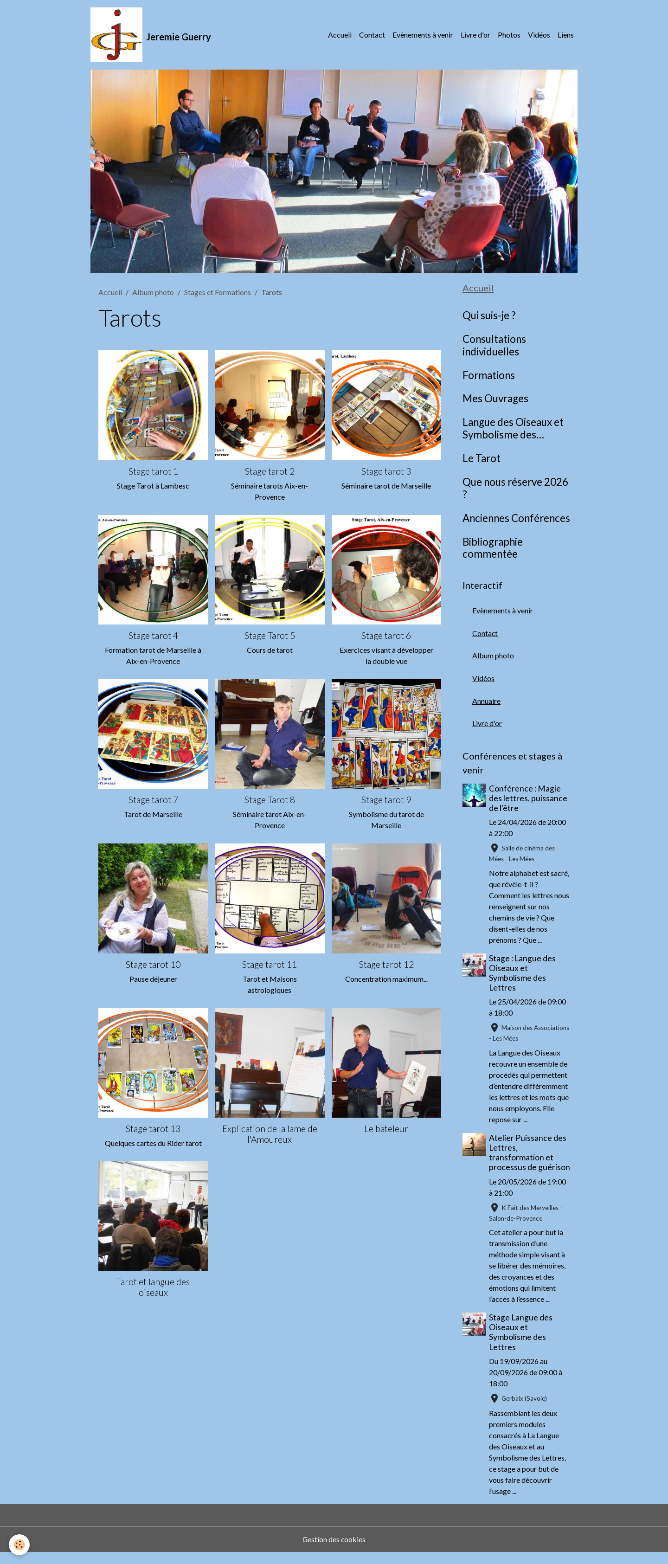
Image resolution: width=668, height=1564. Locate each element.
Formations (488, 376)
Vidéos (539, 35)
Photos (509, 35)
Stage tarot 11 (269, 964)
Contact (372, 35)
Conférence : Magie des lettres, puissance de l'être (528, 800)
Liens (566, 35)
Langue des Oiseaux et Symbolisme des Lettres (513, 429)
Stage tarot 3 (386, 471)
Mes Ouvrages (495, 399)
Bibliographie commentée (492, 548)
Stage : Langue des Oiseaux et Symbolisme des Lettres (522, 974)
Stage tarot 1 (153, 471)
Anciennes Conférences (516, 519)
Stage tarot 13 (153, 1129)
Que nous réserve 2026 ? (515, 489)
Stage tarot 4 (153, 636)
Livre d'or (475, 35)
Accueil (340, 35)
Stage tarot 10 (153, 964)
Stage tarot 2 (270, 471)
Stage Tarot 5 (269, 636)
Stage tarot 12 (386, 964)
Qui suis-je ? (489, 316)
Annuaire (486, 702)
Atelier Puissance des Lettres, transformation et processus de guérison (528, 1159)
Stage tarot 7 (153, 800)
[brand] (151, 35)
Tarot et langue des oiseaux (153, 1288)
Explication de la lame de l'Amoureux (269, 1135)
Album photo (153, 293)
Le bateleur (386, 1129)
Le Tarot (481, 459)
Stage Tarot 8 (269, 800)
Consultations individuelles (494, 346)
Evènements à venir (422, 35)
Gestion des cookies (334, 1550)
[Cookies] (19, 1544)
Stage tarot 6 (386, 636)
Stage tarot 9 (386, 800)
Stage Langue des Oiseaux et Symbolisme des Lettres (521, 1344)
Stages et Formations (217, 293)
